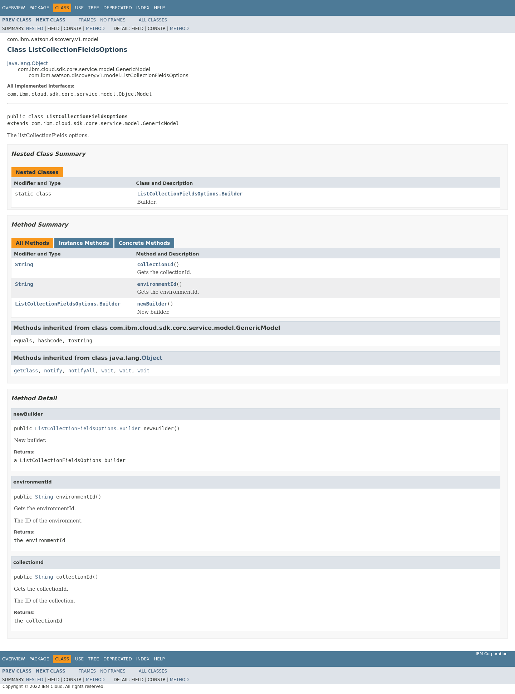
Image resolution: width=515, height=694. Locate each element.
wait (107, 370)
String (24, 264)
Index (143, 7)
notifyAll (81, 370)
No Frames (113, 20)
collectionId (155, 264)
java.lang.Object (27, 63)
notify (53, 370)
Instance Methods (84, 243)
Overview (13, 7)
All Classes (153, 20)
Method (95, 28)
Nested (34, 28)
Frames (87, 20)
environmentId (157, 284)
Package (39, 7)
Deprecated (117, 7)
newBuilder (152, 304)
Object (152, 358)
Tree (93, 7)
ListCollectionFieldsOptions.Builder (190, 194)
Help (159, 7)
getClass (26, 370)
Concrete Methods (144, 243)
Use (79, 7)
